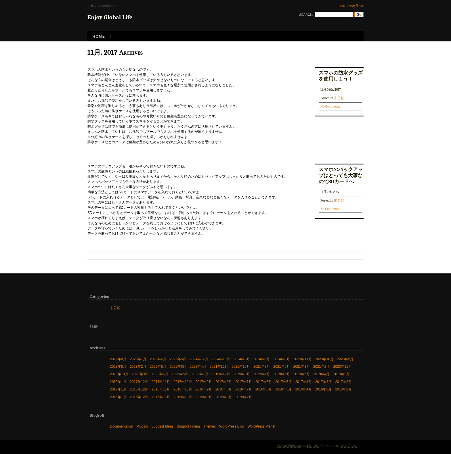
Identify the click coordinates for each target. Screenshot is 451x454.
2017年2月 (343, 382)
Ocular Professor (289, 445)
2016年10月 (182, 389)
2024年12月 (199, 359)
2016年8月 (223, 389)
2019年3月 (341, 374)
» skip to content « (101, 5)
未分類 (339, 98)
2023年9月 (345, 359)
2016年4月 (303, 389)
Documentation (121, 426)
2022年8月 (158, 366)
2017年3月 (323, 382)
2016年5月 (283, 389)
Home (99, 37)
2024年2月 (281, 359)
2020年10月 (119, 374)
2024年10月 (221, 359)
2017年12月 (139, 382)
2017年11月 (161, 382)
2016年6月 (263, 389)
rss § (343, 5)
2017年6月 (263, 382)
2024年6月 (261, 359)
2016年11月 (161, 389)
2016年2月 (343, 389)
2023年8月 (118, 366)
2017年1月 (118, 389)
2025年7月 (138, 359)
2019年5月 (301, 374)
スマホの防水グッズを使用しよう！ (341, 76)
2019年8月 (242, 374)
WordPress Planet (262, 426)
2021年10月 (241, 366)
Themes (209, 426)
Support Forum (188, 426)
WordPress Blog (231, 426)
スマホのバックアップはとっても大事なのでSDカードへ (341, 175)
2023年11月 (302, 359)
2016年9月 (204, 389)
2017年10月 (182, 382)
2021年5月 (281, 366)
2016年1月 (118, 397)
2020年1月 (200, 374)
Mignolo (313, 445)
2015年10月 (182, 397)
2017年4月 (303, 382)
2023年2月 (138, 366)
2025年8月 (118, 359)
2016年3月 (323, 389)
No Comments (330, 106)
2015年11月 (161, 397)
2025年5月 (178, 359)
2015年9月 (204, 397)
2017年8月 (223, 382)
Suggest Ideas (162, 426)
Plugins (142, 426)
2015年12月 (139, 397)
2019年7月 (261, 374)
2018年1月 (118, 382)
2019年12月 (221, 374)
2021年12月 (219, 366)
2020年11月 (342, 366)
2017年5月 (283, 382)
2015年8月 (223, 397)
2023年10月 (324, 359)
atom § (353, 5)
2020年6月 (160, 374)
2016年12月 (139, 389)
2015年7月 (243, 397)
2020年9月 (140, 374)
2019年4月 (321, 374)
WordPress (349, 445)
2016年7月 (243, 389)
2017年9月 (204, 382)
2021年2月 (321, 366)
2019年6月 (281, 374)
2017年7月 (243, 382)
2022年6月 (178, 366)
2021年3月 (301, 366)
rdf (361, 5)
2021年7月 (261, 366)
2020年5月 (180, 374)
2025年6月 (158, 359)
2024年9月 (242, 359)
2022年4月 (198, 366)
